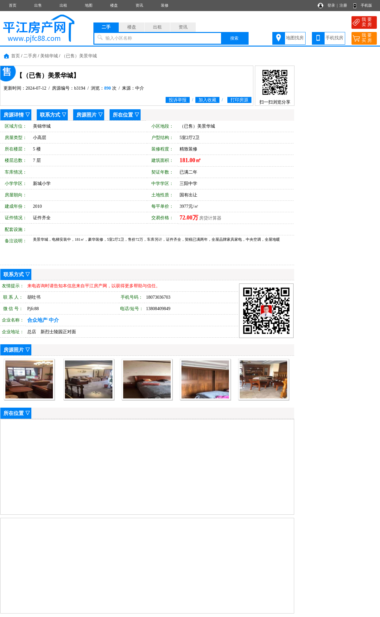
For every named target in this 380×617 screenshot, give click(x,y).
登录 (331, 5)
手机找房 (334, 37)
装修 (164, 5)
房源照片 (86, 115)
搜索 (234, 38)
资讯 (139, 5)
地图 (88, 5)
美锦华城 (49, 56)
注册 (343, 5)
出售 (38, 5)
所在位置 (123, 115)
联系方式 (50, 115)
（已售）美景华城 (79, 56)
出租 (63, 5)
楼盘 (114, 5)
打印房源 (239, 100)
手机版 (366, 5)
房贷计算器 (210, 218)
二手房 (30, 56)
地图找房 (295, 37)
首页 (12, 5)
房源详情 (13, 115)
